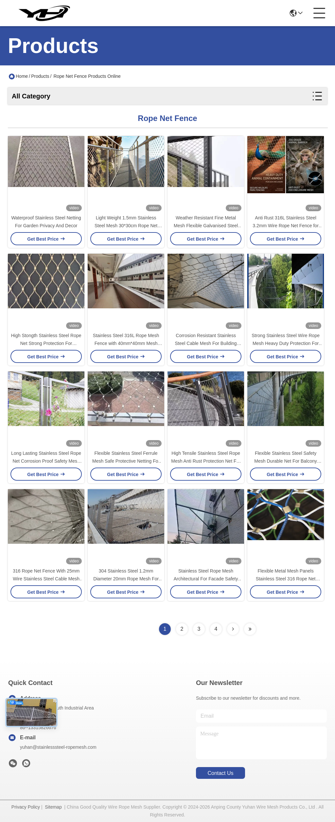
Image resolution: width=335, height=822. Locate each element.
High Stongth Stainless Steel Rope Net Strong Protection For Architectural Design (46, 343)
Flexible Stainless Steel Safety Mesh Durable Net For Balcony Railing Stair (285, 461)
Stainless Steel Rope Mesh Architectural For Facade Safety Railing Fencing (206, 578)
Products (40, 76)
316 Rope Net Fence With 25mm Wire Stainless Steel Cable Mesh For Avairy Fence (46, 578)
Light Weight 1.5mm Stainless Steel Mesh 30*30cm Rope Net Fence (126, 225)
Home (22, 76)
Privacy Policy (25, 807)
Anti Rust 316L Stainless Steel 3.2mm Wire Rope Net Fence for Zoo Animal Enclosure (286, 225)
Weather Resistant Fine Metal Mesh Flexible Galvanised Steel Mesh (206, 225)
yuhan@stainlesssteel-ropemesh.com (58, 747)
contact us (220, 773)
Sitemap (53, 807)
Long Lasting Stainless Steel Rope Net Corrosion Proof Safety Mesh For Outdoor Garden (46, 461)
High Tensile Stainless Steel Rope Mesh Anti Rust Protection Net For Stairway (205, 461)
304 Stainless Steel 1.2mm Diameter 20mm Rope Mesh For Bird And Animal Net (126, 578)
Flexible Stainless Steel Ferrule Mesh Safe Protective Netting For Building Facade (126, 461)
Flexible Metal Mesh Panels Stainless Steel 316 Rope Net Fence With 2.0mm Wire (286, 578)
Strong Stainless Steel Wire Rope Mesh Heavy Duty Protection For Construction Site (286, 343)
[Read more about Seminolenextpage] (233, 629)
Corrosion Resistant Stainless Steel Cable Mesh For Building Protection (206, 343)
